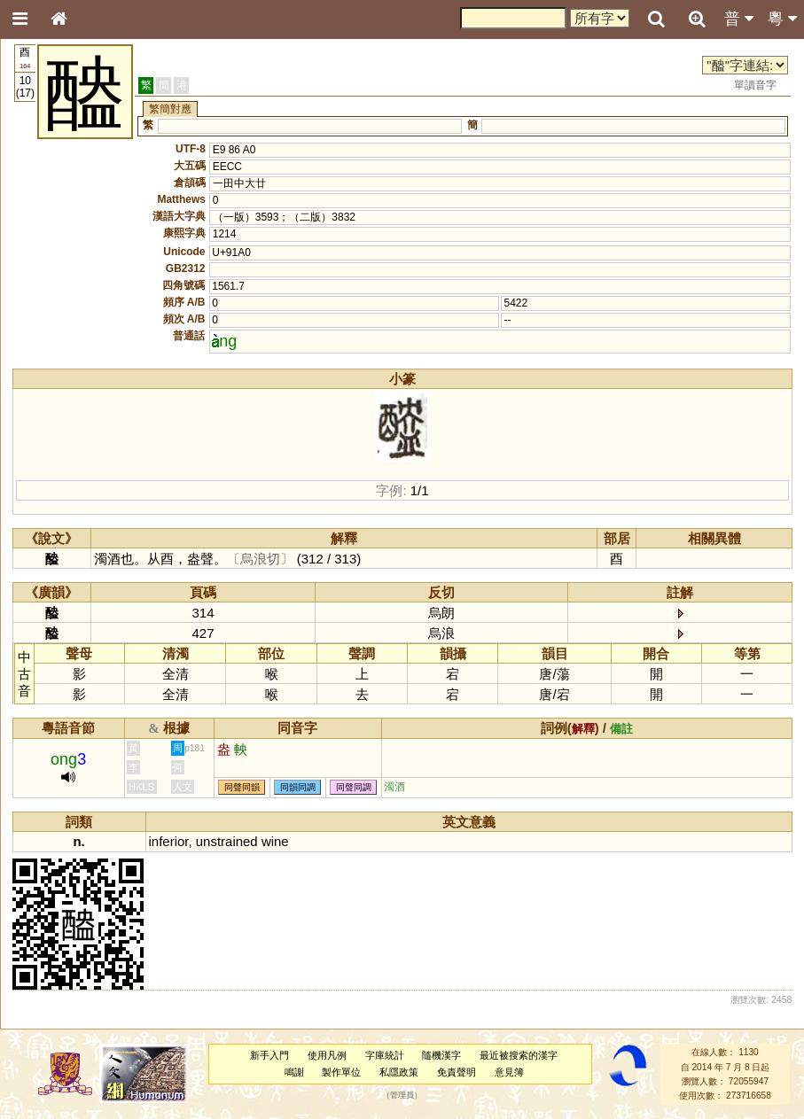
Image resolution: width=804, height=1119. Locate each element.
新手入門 (269, 1055)
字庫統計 (384, 1055)
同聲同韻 (242, 787)
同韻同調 (298, 787)
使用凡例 (327, 1055)
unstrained (227, 841)
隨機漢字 (441, 1055)
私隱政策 (398, 1072)
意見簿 (509, 1072)
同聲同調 (353, 787)
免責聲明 (456, 1072)
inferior (169, 841)
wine (275, 841)
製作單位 (341, 1072)
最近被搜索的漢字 (519, 1055)
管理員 (402, 1096)
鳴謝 (294, 1072)
